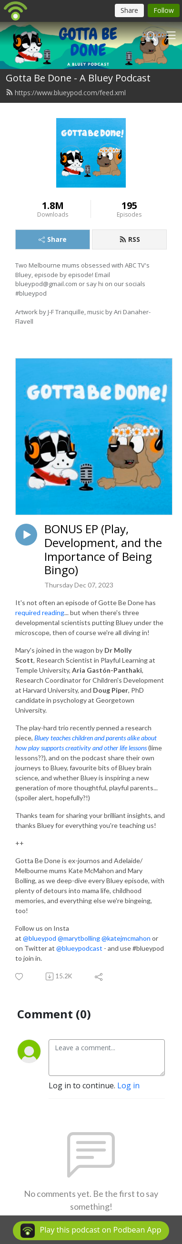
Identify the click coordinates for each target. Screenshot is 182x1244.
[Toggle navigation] (171, 35)
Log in (128, 1085)
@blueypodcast (79, 948)
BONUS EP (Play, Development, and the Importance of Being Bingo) (103, 549)
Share (53, 239)
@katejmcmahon (126, 938)
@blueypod (39, 938)
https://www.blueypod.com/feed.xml (66, 92)
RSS (129, 239)
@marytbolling (79, 938)
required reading (39, 612)
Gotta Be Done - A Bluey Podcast (78, 77)
